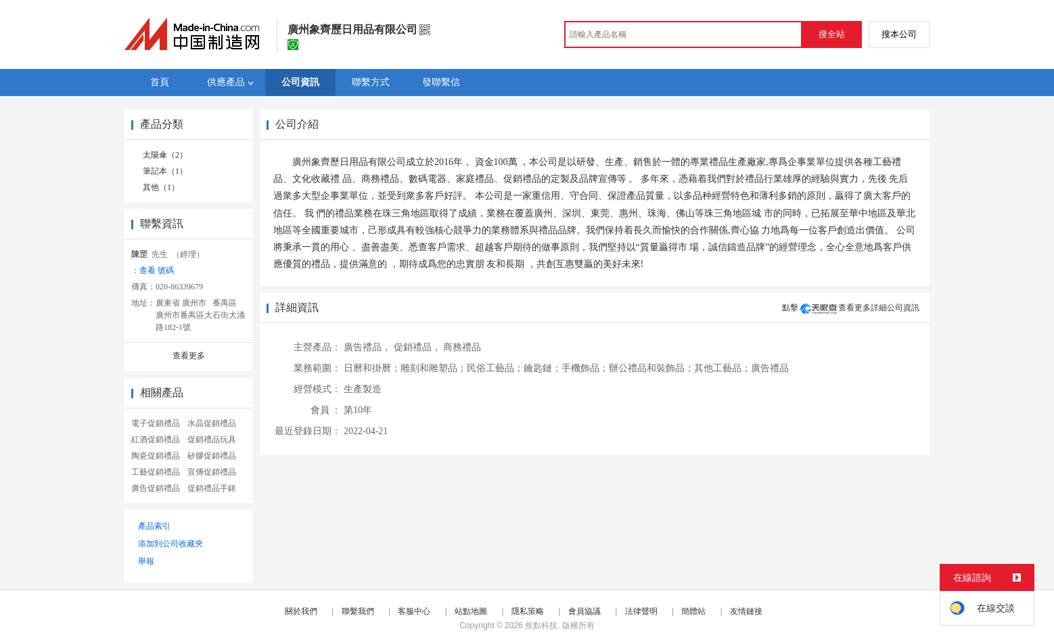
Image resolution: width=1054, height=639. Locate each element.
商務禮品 (462, 347)
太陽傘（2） (165, 155)
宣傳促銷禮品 (211, 472)
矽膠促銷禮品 (211, 455)
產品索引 (154, 526)
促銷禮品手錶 (211, 488)
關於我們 (301, 611)
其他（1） (161, 187)
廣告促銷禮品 (155, 488)
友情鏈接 (746, 611)
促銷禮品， (417, 347)
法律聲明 (641, 611)
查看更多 (189, 355)
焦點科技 (541, 625)
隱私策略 (527, 611)
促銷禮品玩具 (211, 439)
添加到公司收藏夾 (170, 543)
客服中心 (414, 611)
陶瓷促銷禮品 (155, 455)
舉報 (146, 561)
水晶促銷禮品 (211, 423)
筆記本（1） (165, 171)
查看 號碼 (156, 270)
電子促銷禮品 (155, 423)
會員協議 (584, 611)
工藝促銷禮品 (155, 472)
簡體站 (693, 611)
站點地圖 (471, 611)
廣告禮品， (367, 347)
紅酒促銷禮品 (155, 439)
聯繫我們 (358, 611)
